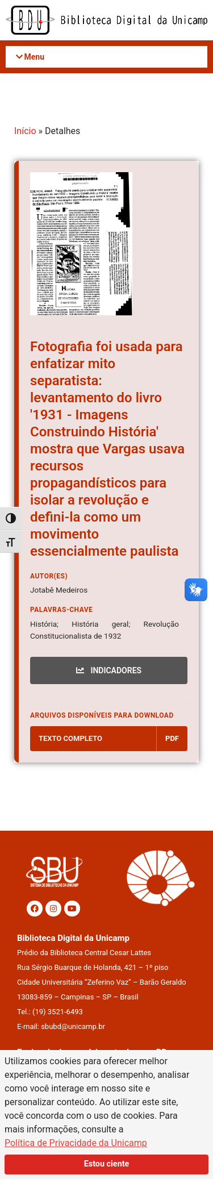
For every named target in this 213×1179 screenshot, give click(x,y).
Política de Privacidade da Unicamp (76, 1143)
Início (25, 131)
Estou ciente (107, 1164)
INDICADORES (108, 670)
